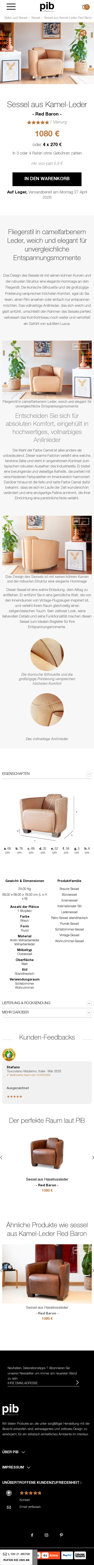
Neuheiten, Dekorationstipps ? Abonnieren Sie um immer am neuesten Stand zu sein (42, 1374)
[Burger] (11, 7)
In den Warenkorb (47, 179)
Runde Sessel (69, 924)
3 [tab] (47, 77)
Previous (3, 54)
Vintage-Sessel (69, 935)
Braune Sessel (69, 889)
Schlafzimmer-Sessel (69, 929)
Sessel (35, 18)
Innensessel (69, 900)
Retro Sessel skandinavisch (69, 918)
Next (90, 54)
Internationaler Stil (69, 906)
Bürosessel (69, 895)
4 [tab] (54, 77)
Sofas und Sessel (15, 18)
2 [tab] (40, 77)
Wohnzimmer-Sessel (69, 941)
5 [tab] (60, 77)
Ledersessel (69, 912)
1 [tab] (34, 77)
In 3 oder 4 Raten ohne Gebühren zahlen (47, 154)
